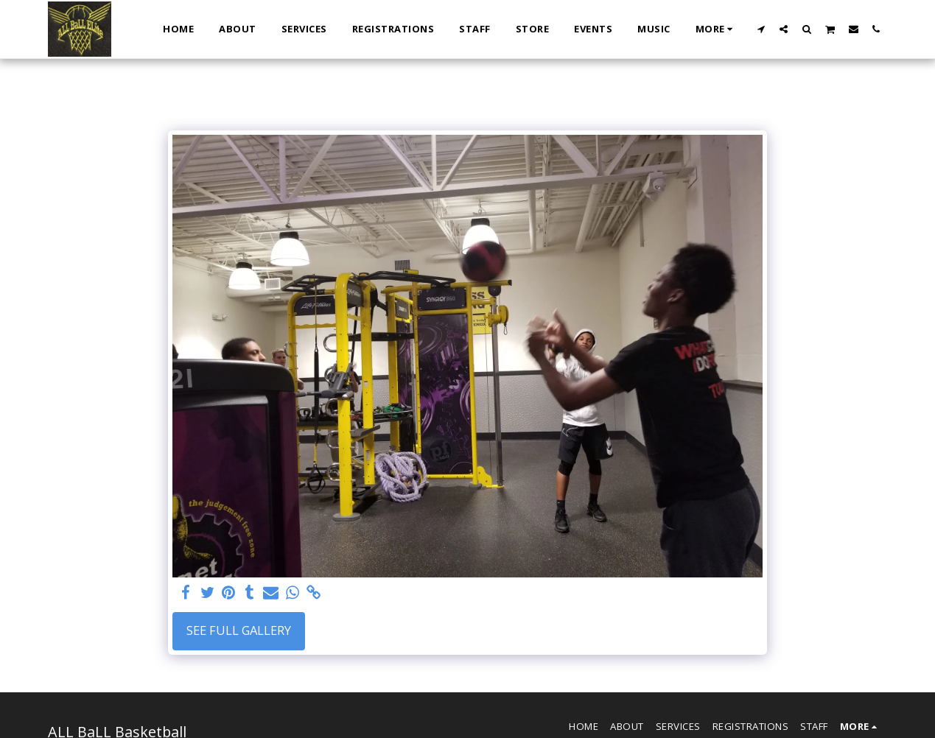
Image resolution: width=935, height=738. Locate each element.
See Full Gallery (238, 630)
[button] (760, 29)
